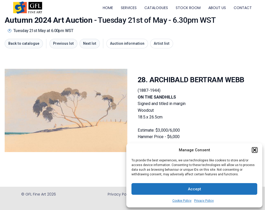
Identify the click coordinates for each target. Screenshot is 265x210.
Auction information (127, 43)
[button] (254, 150)
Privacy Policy (204, 200)
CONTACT (243, 7)
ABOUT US (217, 7)
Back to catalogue (23, 43)
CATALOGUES (156, 7)
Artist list (162, 43)
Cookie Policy (182, 200)
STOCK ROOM (188, 7)
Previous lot (63, 43)
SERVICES (129, 7)
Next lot (89, 43)
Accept (194, 189)
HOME (108, 7)
